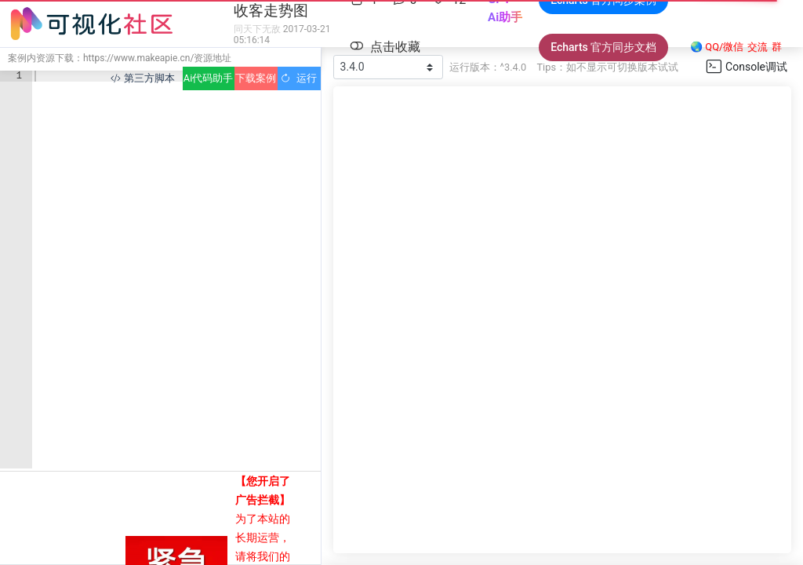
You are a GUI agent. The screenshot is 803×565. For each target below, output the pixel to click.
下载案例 (255, 78)
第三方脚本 (142, 78)
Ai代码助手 (208, 78)
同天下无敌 (257, 29)
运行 (298, 78)
